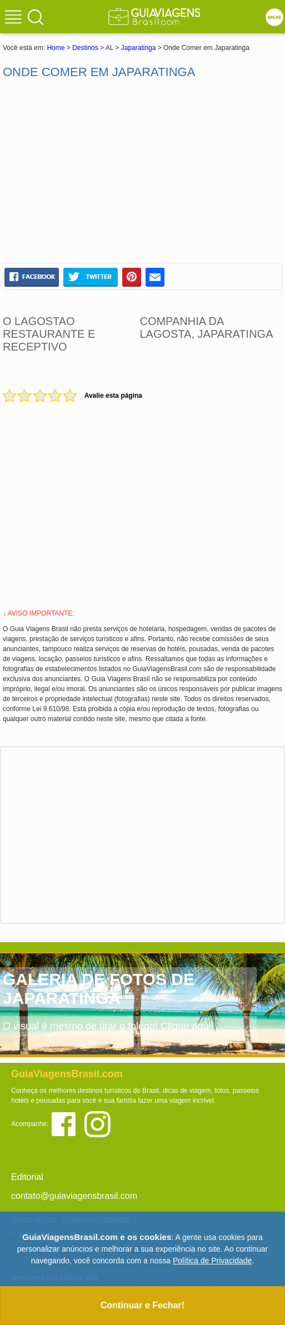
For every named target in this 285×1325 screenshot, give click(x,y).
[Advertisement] (142, 171)
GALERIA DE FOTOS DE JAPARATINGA (98, 988)
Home (55, 48)
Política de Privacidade (212, 1260)
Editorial (27, 1177)
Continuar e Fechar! (142, 1305)
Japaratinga (138, 48)
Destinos (85, 48)
